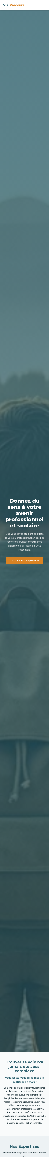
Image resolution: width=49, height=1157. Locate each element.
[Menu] (42, 5)
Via (13, 5)
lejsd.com (27, 1101)
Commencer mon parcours (24, 560)
